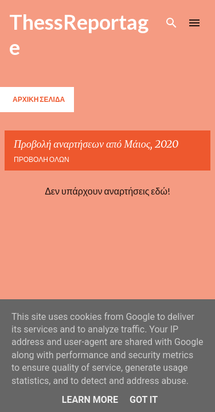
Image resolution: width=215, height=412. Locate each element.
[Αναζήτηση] (171, 23)
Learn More (90, 399)
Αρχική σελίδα (39, 99)
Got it (144, 399)
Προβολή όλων (41, 159)
